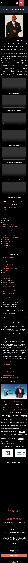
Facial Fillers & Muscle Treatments (9, 288)
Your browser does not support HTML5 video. (14, 85)
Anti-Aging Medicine (7, 209)
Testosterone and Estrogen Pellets (9, 235)
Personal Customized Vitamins (9, 224)
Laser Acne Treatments (7, 284)
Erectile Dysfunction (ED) (7, 261)
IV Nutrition (5, 222)
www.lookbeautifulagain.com (8, 375)
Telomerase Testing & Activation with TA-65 (11, 232)
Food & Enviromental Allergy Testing (10, 226)
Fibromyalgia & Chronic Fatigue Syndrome (11, 237)
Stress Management (7, 211)
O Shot (4, 259)
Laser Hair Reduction (7, 278)
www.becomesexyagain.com (8, 373)
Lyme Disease (5, 216)
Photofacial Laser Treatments (8, 282)
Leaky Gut (5, 218)
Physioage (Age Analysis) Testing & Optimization (12, 228)
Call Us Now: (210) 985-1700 (14, 555)
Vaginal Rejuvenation (7, 266)
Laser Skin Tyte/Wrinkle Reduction (9, 286)
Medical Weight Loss (7, 213)
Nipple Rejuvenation (7, 270)
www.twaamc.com (6, 364)
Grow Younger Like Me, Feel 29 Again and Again (12, 401)
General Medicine (6, 243)
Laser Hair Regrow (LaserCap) (8, 293)
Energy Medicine (6, 214)
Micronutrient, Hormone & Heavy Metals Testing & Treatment (14, 233)
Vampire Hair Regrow (7, 297)
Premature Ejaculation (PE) (8, 264)
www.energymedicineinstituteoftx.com (10, 377)
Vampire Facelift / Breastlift (8, 295)
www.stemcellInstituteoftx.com (9, 370)
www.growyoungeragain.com (8, 368)
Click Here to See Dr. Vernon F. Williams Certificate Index (14, 409)
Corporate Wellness (6, 249)
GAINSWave (5, 263)
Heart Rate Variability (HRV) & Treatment (11, 230)
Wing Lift (4, 272)
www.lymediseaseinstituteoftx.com (9, 371)
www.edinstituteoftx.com (7, 366)
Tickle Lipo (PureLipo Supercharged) (10, 207)
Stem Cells (5, 298)
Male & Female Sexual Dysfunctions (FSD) (11, 268)
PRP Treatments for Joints (8, 239)
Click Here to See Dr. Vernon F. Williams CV (11, 407)
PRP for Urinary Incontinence (8, 241)
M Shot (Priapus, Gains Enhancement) (10, 257)
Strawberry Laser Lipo (7, 300)
